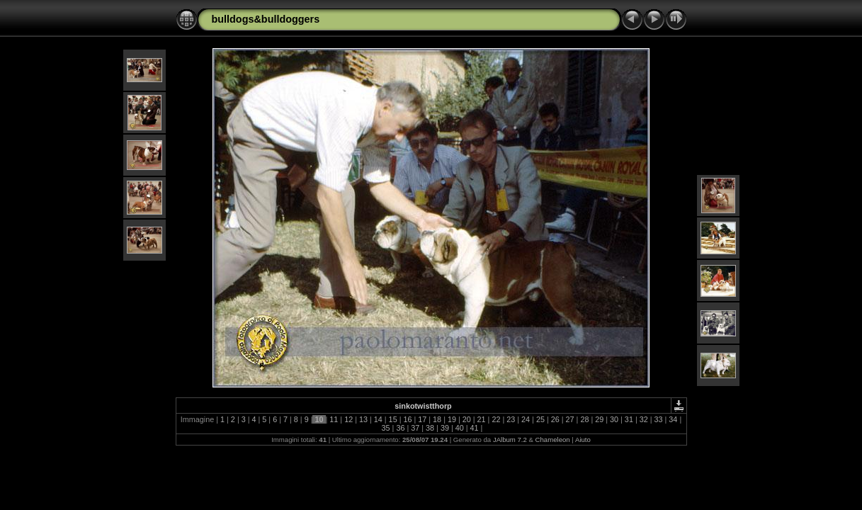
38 (430, 428)
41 (474, 428)
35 (386, 428)
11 (333, 419)
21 (481, 419)
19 (452, 419)
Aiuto (583, 439)
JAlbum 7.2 (510, 439)
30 (614, 419)
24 (525, 419)
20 (466, 419)
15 (393, 419)
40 (459, 428)
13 (363, 419)
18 (437, 419)
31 (629, 419)
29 (599, 419)
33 (658, 419)
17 (422, 419)
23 (510, 419)
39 (444, 428)
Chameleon (552, 439)
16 (407, 419)
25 (540, 419)
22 (495, 419)
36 (400, 428)
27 (570, 419)
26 (555, 419)
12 (348, 419)
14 (378, 419)
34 (673, 419)
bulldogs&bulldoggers (266, 19)
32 (643, 419)
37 (415, 428)
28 (584, 419)
